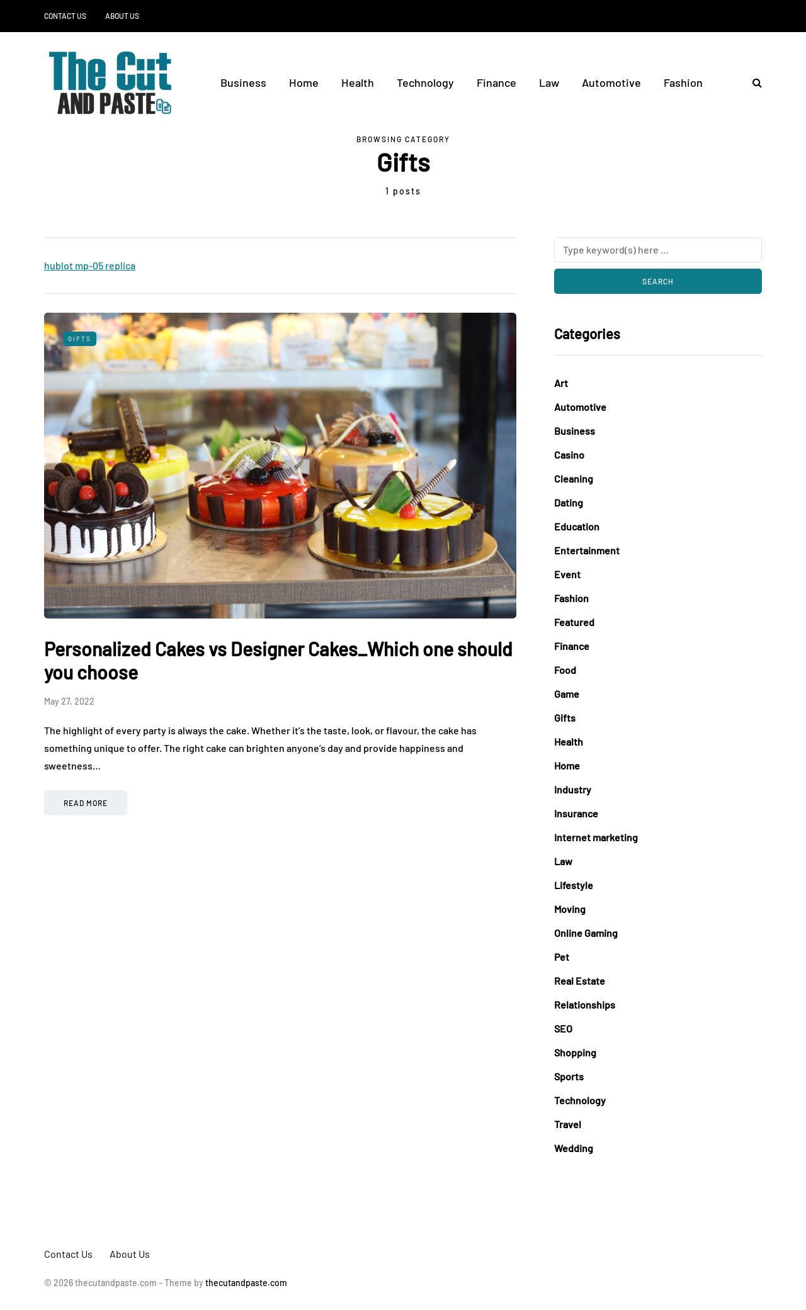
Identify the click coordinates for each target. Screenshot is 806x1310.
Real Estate (579, 981)
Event (567, 574)
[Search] (658, 249)
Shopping (575, 1052)
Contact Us (65, 15)
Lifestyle (573, 885)
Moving (570, 909)
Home (304, 82)
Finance (496, 82)
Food (565, 670)
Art (561, 383)
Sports (569, 1076)
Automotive (611, 82)
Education (576, 526)
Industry (572, 789)
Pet (561, 957)
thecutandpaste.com (246, 1282)
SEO (563, 1028)
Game (566, 694)
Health (357, 82)
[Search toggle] (752, 82)
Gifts (79, 338)
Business (243, 82)
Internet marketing (596, 837)
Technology (425, 82)
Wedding (573, 1148)
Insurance (576, 813)
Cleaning (573, 478)
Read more (86, 802)
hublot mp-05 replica (89, 265)
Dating (568, 502)
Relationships (584, 1004)
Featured (574, 622)
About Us (122, 15)
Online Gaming (586, 933)
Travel (567, 1124)
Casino (569, 455)
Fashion (683, 82)
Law (549, 82)
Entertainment (587, 550)
